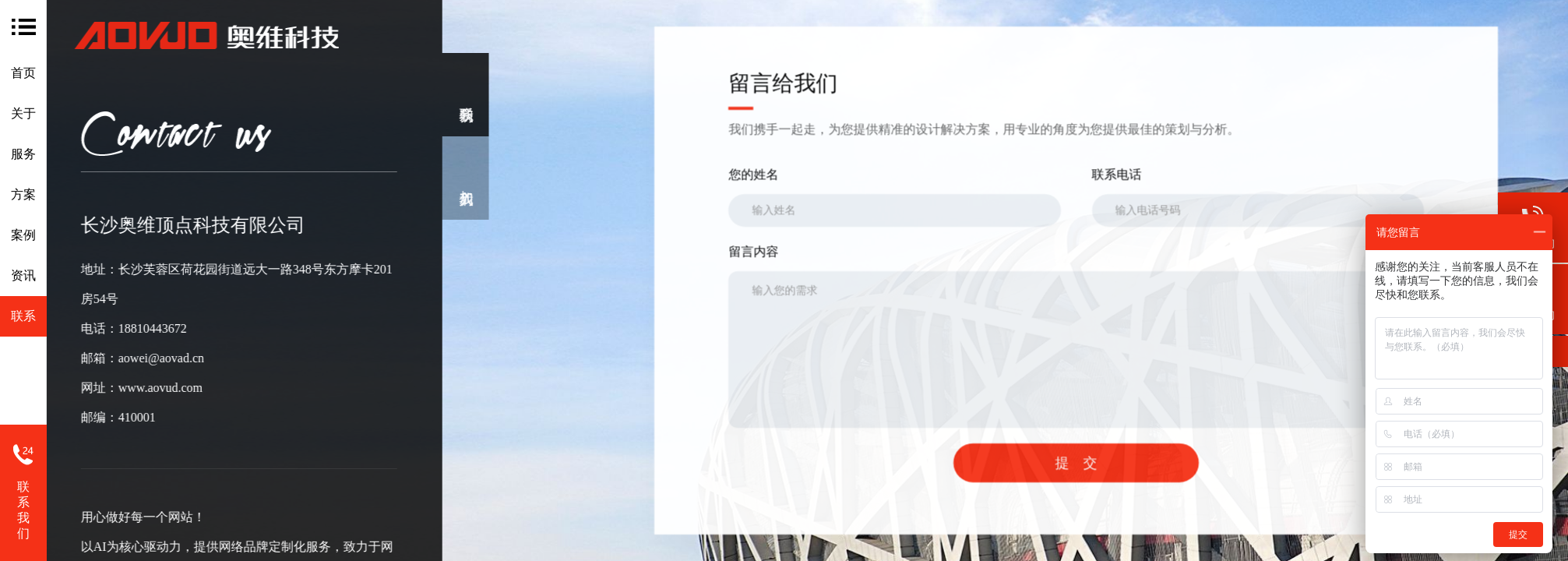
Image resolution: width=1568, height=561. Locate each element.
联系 (23, 316)
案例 (23, 235)
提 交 (1125, 463)
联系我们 (23, 510)
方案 (23, 194)
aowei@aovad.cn (144, 358)
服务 (23, 154)
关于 (23, 113)
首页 (23, 72)
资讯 (23, 275)
